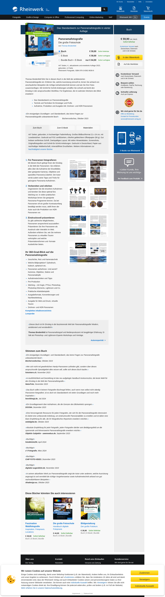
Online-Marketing (96, 17)
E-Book (64, 56)
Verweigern (102, 583)
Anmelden (149, 2)
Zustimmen (69, 577)
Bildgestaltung (95, 525)
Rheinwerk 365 (129, 17)
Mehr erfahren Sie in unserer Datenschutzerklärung (41, 588)
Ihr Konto (120, 2)
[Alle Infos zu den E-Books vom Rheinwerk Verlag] (129, 140)
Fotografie (17, 17)
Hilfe (139, 2)
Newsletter (130, 2)
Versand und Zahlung (93, 563)
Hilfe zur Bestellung (127, 114)
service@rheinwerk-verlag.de (131, 119)
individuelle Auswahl (79, 583)
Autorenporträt (97, 340)
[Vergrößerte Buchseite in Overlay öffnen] (88, 170)
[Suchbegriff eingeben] (80, 9)
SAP (110, 17)
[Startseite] (31, 9)
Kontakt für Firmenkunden (130, 116)
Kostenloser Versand (127, 46)
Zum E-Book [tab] (62, 128)
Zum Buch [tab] (37, 128)
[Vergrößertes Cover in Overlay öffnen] (37, 40)
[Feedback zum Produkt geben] (129, 168)
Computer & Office (51, 17)
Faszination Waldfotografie (37, 527)
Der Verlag (29, 563)
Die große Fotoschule (65, 526)
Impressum (76, 593)
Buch (63, 51)
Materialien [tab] (88, 128)
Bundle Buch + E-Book (71, 60)
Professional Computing (74, 17)
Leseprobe (30, 314)
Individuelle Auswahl (144, 586)
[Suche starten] (104, 9)
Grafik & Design (32, 17)
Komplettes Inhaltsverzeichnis (38, 311)
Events (146, 17)
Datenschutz (88, 593)
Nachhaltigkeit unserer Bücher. (40, 149)
